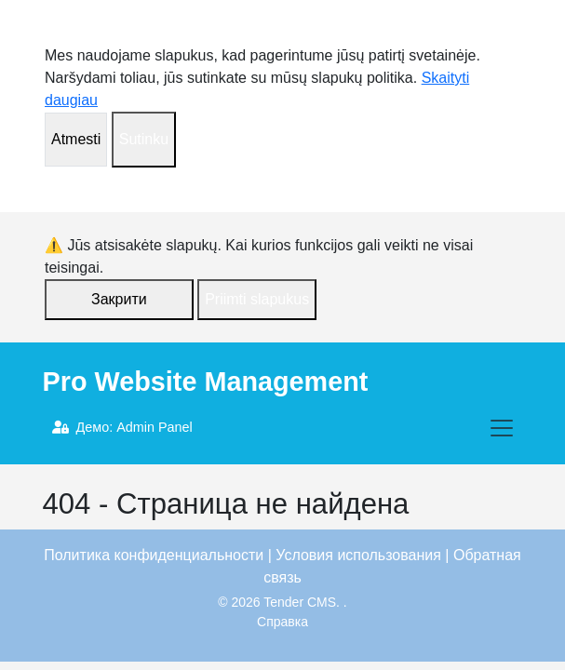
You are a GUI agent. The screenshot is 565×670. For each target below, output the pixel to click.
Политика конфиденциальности (153, 555)
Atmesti (76, 139)
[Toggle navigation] (501, 428)
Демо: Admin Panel (122, 427)
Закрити (119, 299)
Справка (282, 621)
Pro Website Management (206, 381)
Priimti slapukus (257, 299)
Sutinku (143, 139)
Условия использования (358, 555)
